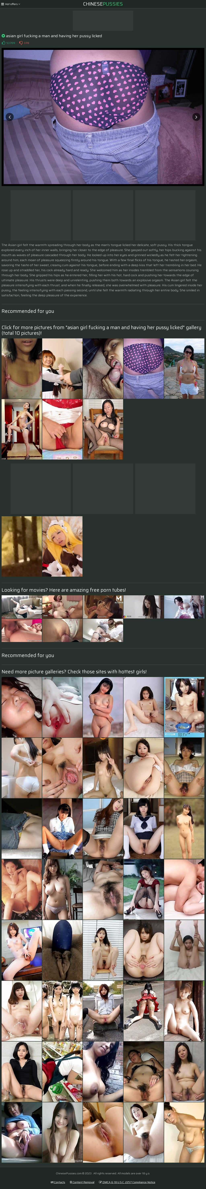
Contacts (58, 1182)
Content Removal (82, 1182)
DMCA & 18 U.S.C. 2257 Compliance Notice (127, 1182)
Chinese (103, 4)
